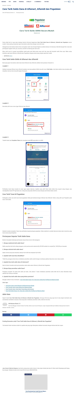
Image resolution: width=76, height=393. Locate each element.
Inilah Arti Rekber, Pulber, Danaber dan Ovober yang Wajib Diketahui (64, 80)
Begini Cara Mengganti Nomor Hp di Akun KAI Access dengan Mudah (63, 73)
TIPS (10, 1)
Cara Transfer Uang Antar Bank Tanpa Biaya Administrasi (20, 309)
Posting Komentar (20, 17)
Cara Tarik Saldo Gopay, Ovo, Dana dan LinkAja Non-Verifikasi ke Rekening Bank (25, 310)
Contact (33, 388)
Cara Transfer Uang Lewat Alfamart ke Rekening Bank (19, 307)
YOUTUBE (47, 1)
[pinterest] (32, 336)
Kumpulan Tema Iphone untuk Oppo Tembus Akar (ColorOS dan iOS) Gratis (64, 45)
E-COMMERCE (38, 1)
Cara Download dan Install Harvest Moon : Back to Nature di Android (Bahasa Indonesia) (64, 38)
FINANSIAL (22, 1)
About (29, 388)
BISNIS (15, 1)
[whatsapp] (44, 336)
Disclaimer (38, 388)
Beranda (4, 1)
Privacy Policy (45, 388)
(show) (10, 65)
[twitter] (20, 336)
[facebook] (8, 336)
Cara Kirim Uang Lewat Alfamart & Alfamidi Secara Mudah (20, 305)
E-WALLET (29, 1)
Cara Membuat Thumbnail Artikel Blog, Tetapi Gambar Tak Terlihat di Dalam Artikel (64, 51)
